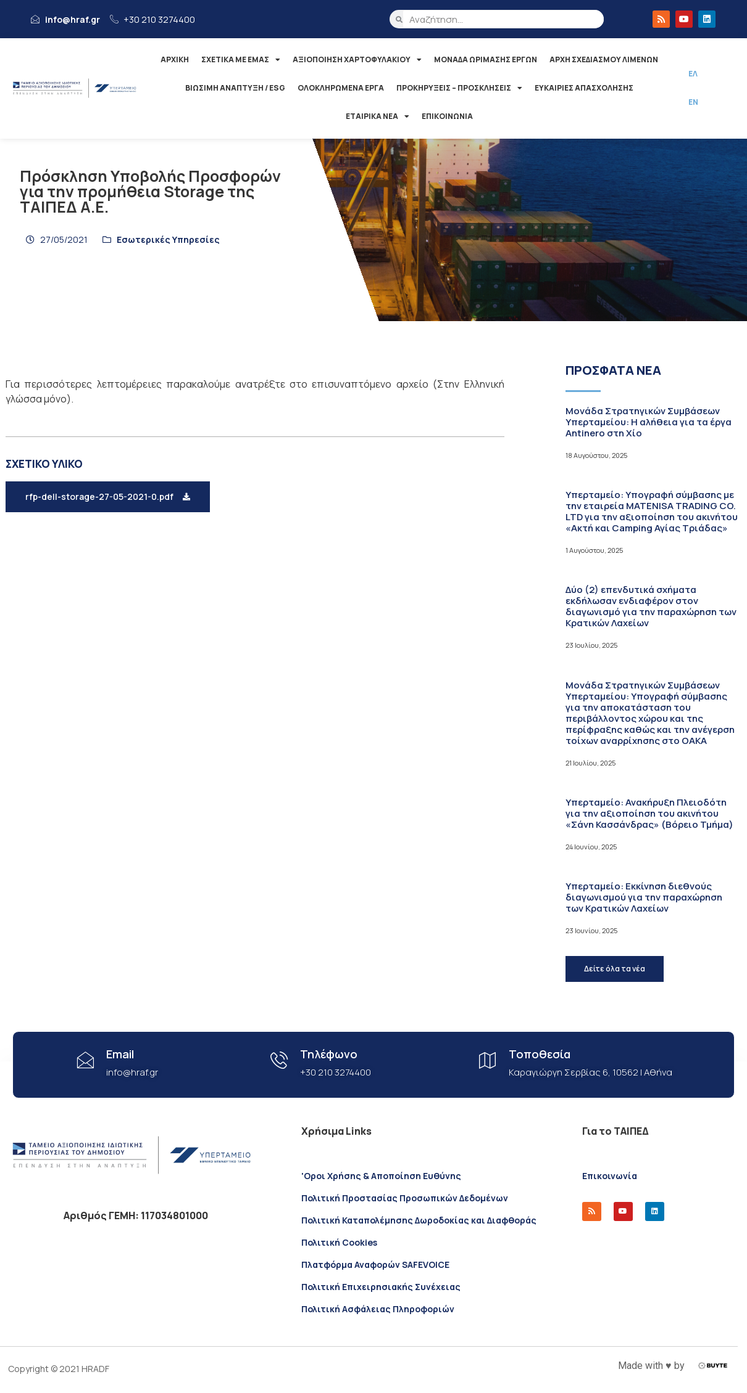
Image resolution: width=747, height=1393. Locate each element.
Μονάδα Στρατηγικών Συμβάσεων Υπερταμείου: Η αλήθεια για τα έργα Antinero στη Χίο (648, 421)
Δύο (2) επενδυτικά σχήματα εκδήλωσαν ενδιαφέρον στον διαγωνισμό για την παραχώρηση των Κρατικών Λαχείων (651, 606)
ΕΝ (693, 102)
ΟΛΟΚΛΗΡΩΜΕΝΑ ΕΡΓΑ (341, 88)
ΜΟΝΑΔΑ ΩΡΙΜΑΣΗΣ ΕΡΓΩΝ (485, 59)
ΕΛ (693, 73)
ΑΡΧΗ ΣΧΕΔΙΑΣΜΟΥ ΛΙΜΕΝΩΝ (603, 59)
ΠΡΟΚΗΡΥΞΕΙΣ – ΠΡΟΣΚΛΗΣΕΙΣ (459, 88)
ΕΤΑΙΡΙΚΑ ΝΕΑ (377, 116)
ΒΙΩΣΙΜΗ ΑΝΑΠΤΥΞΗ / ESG (235, 88)
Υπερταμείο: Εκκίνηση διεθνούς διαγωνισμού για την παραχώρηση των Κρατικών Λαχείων (643, 897)
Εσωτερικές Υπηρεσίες (168, 239)
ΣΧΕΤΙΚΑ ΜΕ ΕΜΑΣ (240, 60)
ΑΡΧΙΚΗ (175, 59)
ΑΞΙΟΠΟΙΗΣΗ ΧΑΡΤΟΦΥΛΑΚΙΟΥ (357, 60)
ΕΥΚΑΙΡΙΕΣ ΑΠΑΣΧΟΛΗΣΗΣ (584, 88)
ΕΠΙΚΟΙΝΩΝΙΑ (447, 116)
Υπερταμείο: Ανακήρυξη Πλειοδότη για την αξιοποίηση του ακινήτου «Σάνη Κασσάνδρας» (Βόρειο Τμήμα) (649, 813)
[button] (108, 496)
